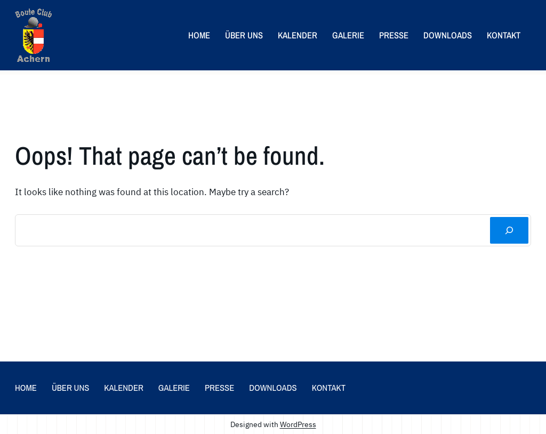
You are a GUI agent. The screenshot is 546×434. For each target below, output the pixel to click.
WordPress (298, 424)
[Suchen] (509, 230)
